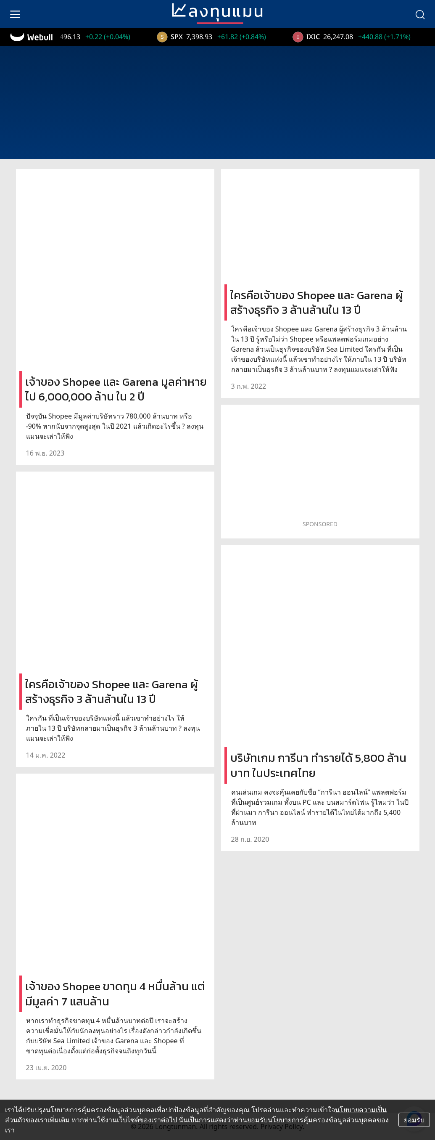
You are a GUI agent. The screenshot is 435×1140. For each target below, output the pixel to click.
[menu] (15, 14)
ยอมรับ (414, 1119)
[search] (419, 14)
